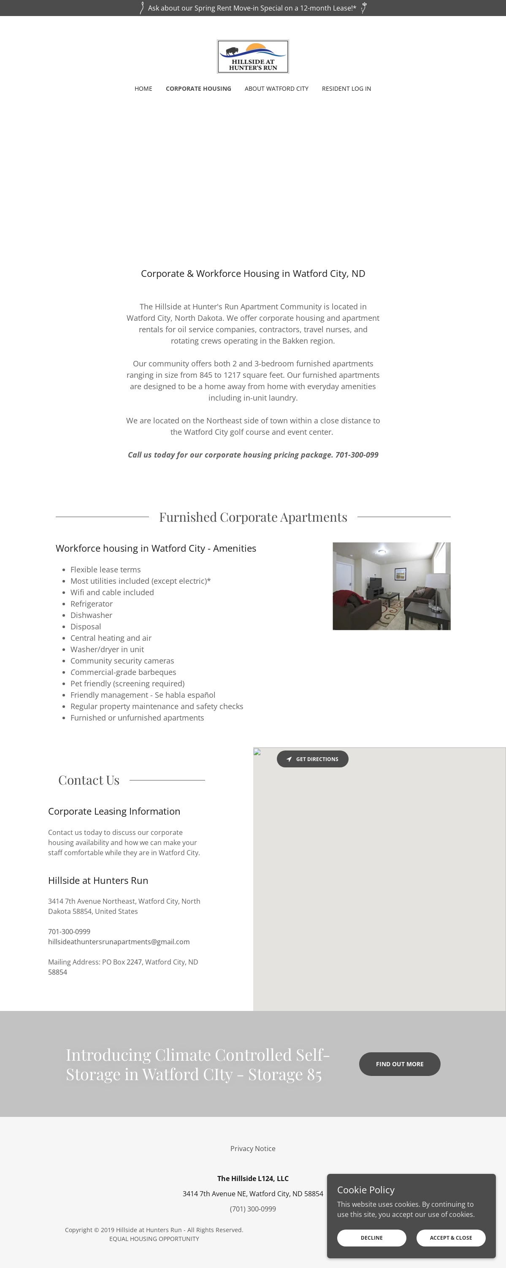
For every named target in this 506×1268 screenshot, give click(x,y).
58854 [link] (57, 972)
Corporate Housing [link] (198, 88)
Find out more (400, 1064)
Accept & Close (451, 1237)
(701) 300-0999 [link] (253, 1209)
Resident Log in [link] (346, 88)
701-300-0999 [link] (69, 931)
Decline (372, 1237)
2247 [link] (134, 962)
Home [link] (143, 88)
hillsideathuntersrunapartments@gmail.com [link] (119, 941)
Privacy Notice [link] (253, 1148)
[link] (253, 55)
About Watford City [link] (276, 88)
